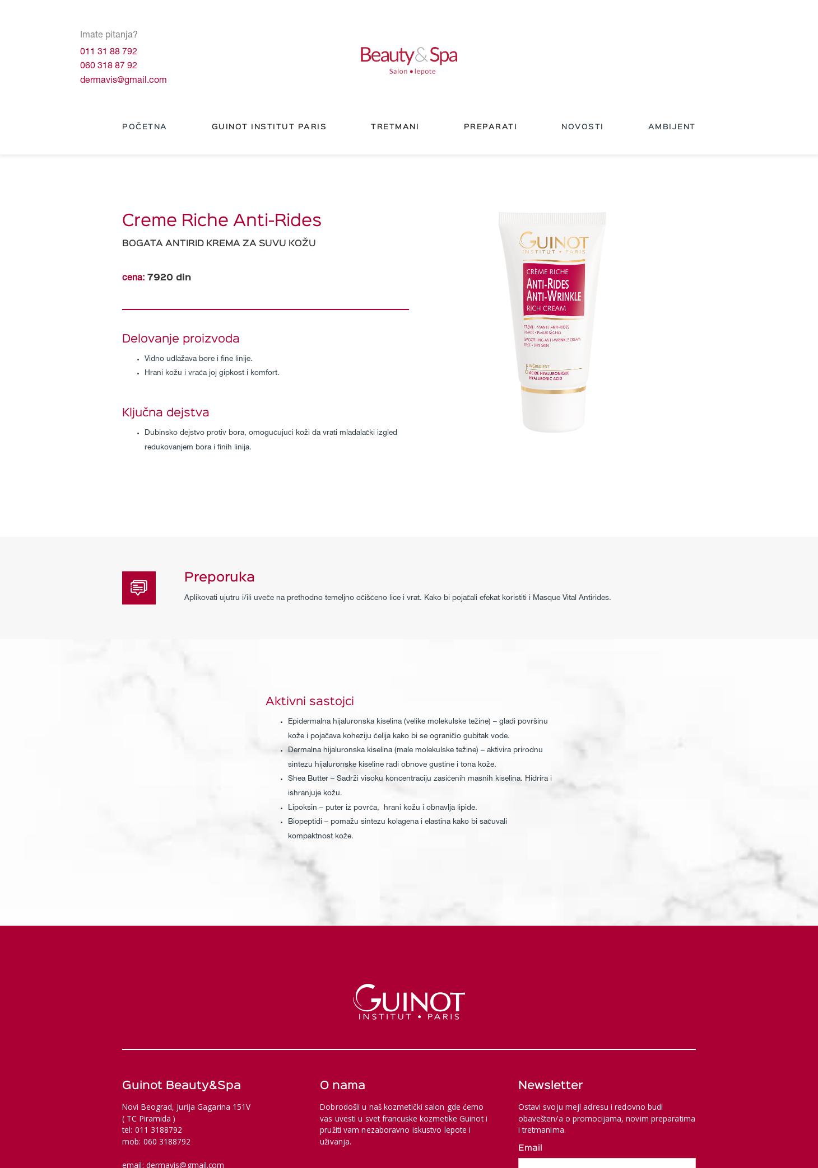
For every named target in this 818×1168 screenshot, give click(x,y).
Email (530, 1148)
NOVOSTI (582, 127)
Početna (145, 127)
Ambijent (672, 127)
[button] (269, 128)
